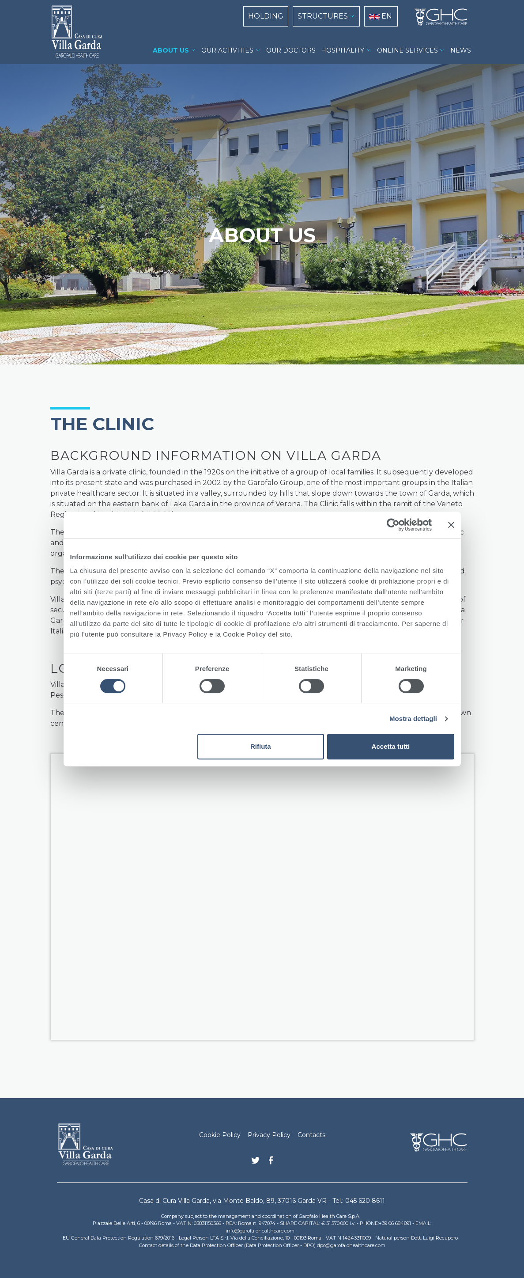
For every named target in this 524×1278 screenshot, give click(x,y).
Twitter (255, 1163)
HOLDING (265, 16)
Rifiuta (260, 746)
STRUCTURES (323, 16)
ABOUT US (171, 50)
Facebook (271, 1162)
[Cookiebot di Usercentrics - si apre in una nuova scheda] (393, 524)
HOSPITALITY (342, 50)
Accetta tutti (391, 746)
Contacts (311, 1135)
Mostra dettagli (413, 718)
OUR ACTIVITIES (227, 50)
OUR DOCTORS (291, 50)
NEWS (460, 50)
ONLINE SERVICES (407, 50)
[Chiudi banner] (451, 525)
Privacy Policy (269, 1135)
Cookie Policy (220, 1135)
